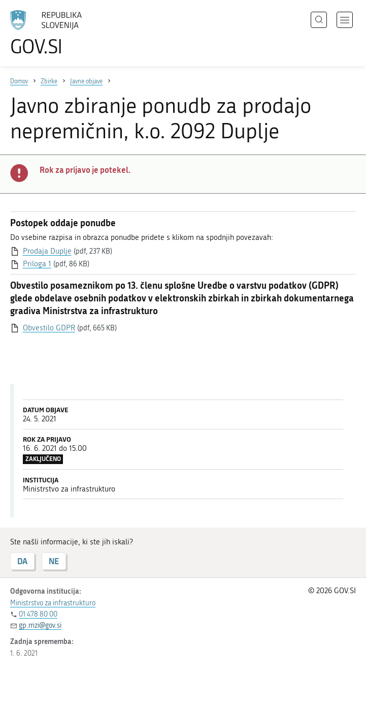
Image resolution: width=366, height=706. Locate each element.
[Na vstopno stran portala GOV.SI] (61, 33)
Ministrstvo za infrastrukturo (52, 603)
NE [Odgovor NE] (54, 561)
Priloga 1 (37, 263)
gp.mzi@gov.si (40, 625)
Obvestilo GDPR (49, 327)
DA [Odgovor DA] (22, 561)
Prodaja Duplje (47, 251)
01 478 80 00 (38, 614)
